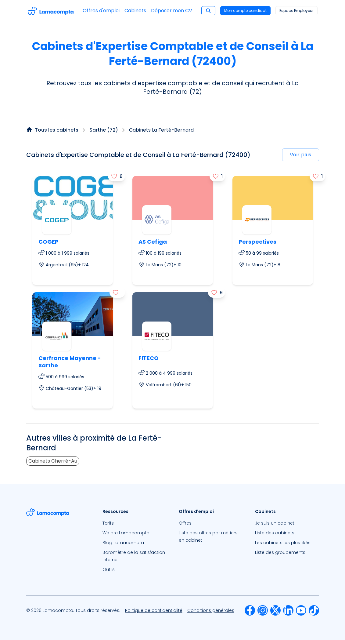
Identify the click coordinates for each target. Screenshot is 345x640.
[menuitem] (134, 523)
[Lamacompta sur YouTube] (301, 610)
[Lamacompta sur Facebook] (249, 610)
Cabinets (135, 10)
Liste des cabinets (274, 533)
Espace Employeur (296, 10)
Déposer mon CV (171, 10)
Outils (108, 569)
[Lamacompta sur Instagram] (262, 610)
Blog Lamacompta (123, 543)
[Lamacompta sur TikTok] (313, 610)
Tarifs (108, 523)
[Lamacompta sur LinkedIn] (288, 610)
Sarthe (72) (103, 129)
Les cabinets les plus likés (283, 543)
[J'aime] (116, 176)
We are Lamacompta (125, 533)
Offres (185, 523)
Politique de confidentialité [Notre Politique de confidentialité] (153, 610)
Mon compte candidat (245, 10)
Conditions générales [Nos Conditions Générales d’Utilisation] (210, 610)
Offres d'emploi (101, 10)
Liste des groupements (280, 552)
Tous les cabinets (56, 129)
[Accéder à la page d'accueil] (51, 10)
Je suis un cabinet (274, 523)
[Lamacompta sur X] (275, 610)
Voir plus (300, 154)
